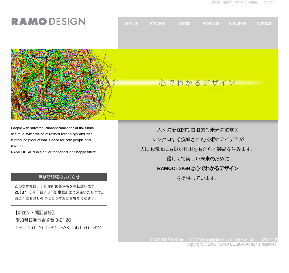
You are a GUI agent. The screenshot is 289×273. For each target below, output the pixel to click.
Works (184, 23)
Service (131, 23)
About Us (237, 23)
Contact (264, 23)
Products (210, 23)
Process (157, 23)
